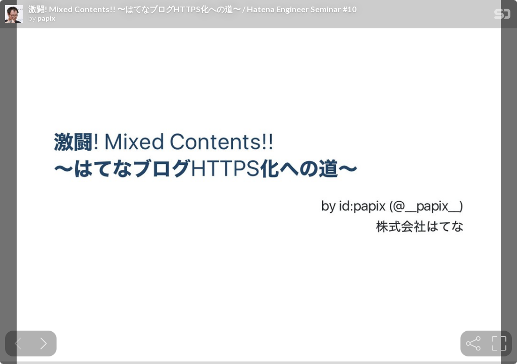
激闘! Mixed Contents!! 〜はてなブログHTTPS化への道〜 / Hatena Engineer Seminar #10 (192, 9)
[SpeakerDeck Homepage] (502, 16)
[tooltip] (473, 343)
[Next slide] (43, 343)
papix (46, 18)
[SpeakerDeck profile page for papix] (14, 14)
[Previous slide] (18, 343)
